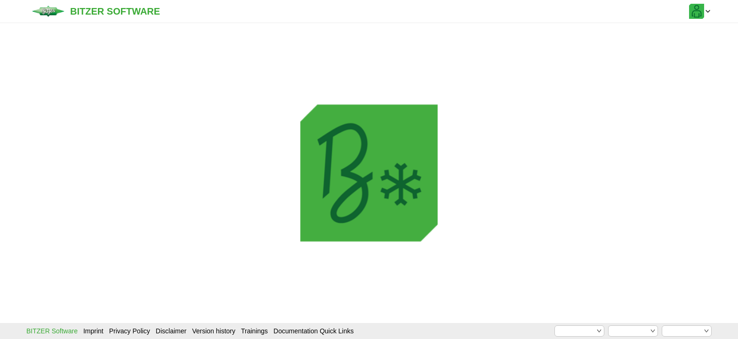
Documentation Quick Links (313, 331)
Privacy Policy (129, 331)
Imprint (93, 331)
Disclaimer (171, 331)
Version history (213, 331)
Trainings (254, 331)
